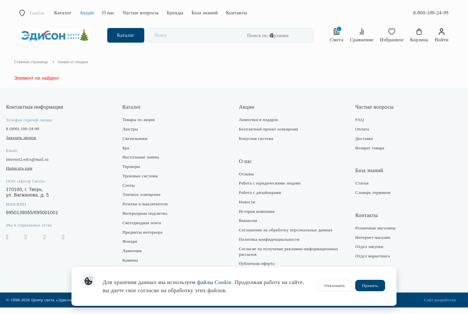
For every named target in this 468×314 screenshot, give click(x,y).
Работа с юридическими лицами (270, 189)
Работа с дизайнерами (260, 199)
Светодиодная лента (144, 229)
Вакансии (248, 227)
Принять (370, 285)
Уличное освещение (144, 201)
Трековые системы (143, 182)
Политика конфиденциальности (269, 245)
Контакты (236, 12)
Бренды (175, 12)
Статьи (359, 189)
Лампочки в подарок (258, 126)
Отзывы (246, 180)
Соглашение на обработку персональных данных (285, 236)
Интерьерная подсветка (147, 219)
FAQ (357, 126)
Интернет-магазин (370, 243)
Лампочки (134, 257)
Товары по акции (141, 126)
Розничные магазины (373, 234)
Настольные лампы (143, 163)
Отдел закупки (367, 253)
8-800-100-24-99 (430, 12)
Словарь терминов (370, 199)
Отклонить (334, 285)
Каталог (63, 12)
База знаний (204, 12)
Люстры (133, 135)
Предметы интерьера (145, 238)
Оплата (359, 135)
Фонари (132, 248)
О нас (108, 12)
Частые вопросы (141, 12)
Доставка (361, 145)
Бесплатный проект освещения (268, 135)
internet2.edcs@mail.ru (32, 165)
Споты (131, 191)
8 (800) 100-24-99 (28, 135)
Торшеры (134, 173)
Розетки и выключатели (147, 210)
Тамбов (37, 13)
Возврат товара (367, 154)
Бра (128, 154)
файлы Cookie (214, 282)
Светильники (137, 145)
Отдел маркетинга (370, 262)
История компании (257, 217)
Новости (247, 208)
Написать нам (24, 174)
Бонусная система (256, 145)
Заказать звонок (26, 144)
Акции (87, 12)
